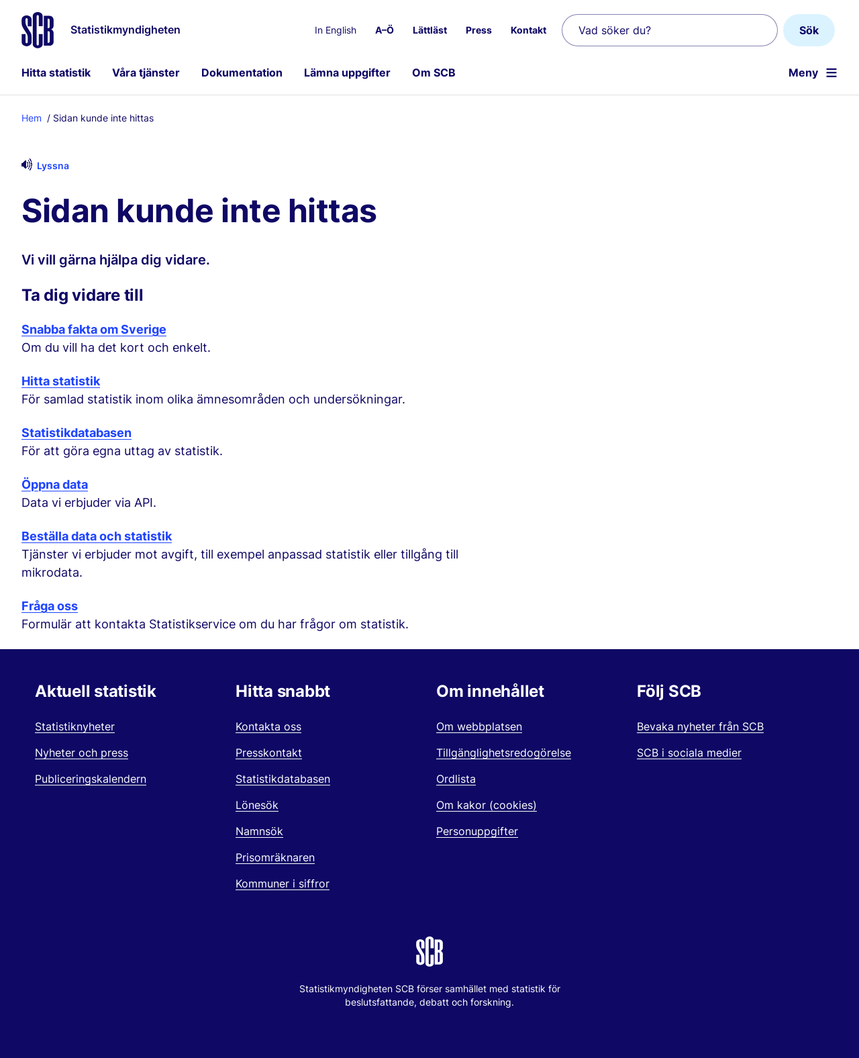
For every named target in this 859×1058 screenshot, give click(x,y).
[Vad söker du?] (670, 30)
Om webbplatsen (479, 726)
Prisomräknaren (275, 857)
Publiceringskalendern (90, 778)
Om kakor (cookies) (486, 805)
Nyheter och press (81, 752)
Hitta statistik (56, 72)
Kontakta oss (268, 726)
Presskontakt (269, 752)
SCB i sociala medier (689, 752)
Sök (809, 30)
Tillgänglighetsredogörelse (503, 752)
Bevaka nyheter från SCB (700, 726)
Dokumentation (242, 72)
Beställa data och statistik (96, 536)
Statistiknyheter (75, 726)
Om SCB (434, 72)
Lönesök (257, 805)
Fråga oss (49, 606)
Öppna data (54, 484)
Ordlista (456, 778)
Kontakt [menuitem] (528, 30)
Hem (31, 118)
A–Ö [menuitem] (384, 30)
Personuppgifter (477, 831)
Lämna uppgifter (347, 72)
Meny (803, 72)
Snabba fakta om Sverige (93, 329)
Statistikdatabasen (76, 433)
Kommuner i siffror (283, 883)
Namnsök (259, 831)
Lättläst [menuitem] (430, 30)
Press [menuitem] (479, 30)
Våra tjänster (146, 72)
